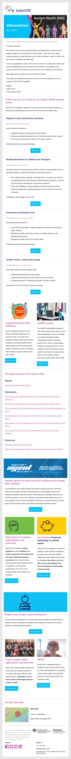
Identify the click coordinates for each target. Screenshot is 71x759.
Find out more (35, 509)
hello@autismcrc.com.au (43, 748)
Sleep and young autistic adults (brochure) (19, 445)
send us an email (40, 753)
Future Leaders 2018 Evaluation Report (18, 385)
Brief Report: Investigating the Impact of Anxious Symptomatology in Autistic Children (32, 404)
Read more (10, 361)
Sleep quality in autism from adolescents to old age (21, 423)
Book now (35, 151)
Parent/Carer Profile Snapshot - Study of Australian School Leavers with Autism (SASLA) (34, 449)
